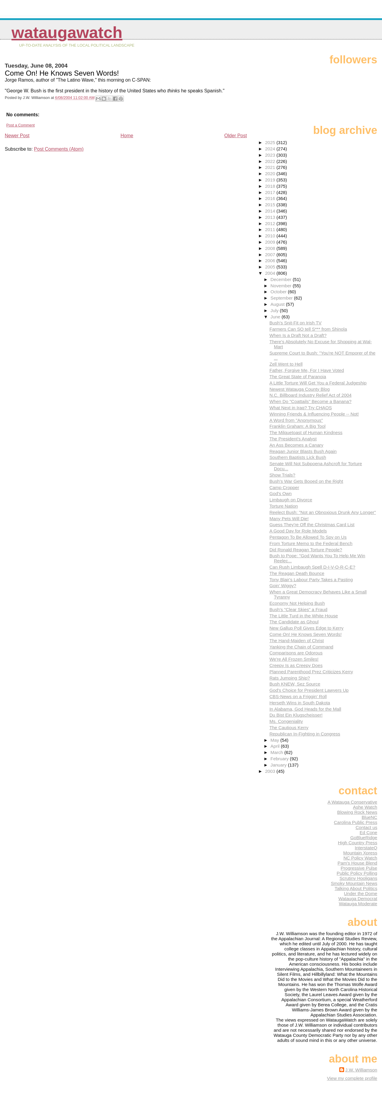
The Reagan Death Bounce (296, 573)
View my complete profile (352, 1078)
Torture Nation (283, 506)
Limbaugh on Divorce (290, 499)
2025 (270, 142)
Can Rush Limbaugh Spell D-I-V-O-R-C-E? (312, 567)
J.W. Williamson (361, 1069)
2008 (270, 248)
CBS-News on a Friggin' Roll (298, 696)
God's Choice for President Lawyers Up (309, 690)
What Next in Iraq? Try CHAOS (300, 407)
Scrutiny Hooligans (358, 878)
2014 (270, 210)
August (278, 304)
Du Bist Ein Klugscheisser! (296, 715)
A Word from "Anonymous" (296, 420)
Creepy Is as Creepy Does (296, 665)
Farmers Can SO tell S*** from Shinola (308, 329)
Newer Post (17, 135)
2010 (270, 235)
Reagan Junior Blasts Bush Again (303, 451)
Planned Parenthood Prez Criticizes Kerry (311, 671)
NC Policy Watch (360, 857)
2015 (270, 204)
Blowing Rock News (357, 812)
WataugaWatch (66, 32)
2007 (270, 254)
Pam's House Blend (357, 862)
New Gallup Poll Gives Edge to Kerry (306, 628)
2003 (270, 771)
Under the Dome (360, 893)
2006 (270, 260)
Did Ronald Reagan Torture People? (305, 549)
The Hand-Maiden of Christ (296, 640)
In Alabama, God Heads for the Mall (305, 709)
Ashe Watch (365, 807)
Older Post (235, 135)
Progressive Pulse (359, 868)
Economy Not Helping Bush (297, 603)
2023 (270, 155)
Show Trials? (282, 474)
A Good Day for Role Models (298, 530)
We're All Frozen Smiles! (294, 659)
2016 (270, 198)
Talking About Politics (356, 888)
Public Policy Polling (357, 873)
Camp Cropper (284, 487)
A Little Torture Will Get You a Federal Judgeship (318, 382)
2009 (270, 242)
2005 (270, 266)
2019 (270, 179)
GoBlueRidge (363, 837)
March (277, 752)
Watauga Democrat (357, 898)
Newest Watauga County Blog (299, 389)
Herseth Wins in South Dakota (299, 702)
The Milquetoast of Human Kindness (306, 432)
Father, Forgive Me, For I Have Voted (306, 370)
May (275, 740)
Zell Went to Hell (286, 364)
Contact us (366, 827)
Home (127, 135)
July (275, 310)
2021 (270, 167)
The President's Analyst (293, 438)
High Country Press (357, 842)
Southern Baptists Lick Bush (297, 457)
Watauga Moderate (358, 903)
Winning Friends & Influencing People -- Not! (314, 413)
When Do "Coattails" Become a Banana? (310, 401)
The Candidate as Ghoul (294, 621)
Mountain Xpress (360, 852)
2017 (270, 192)
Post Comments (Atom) (59, 149)
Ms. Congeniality (286, 721)
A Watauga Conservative (352, 802)
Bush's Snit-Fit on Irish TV (295, 322)
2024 (270, 148)
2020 (270, 173)
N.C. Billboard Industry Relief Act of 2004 (310, 395)
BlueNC (369, 817)
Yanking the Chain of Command (301, 646)
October (279, 291)
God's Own (280, 493)
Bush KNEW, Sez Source (295, 683)
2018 (270, 186)
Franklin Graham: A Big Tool (297, 426)
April (275, 746)
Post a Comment (20, 125)
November (281, 285)
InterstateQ (366, 847)
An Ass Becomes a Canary (296, 445)
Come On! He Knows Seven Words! (305, 634)
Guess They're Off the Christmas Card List (312, 524)
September (282, 297)
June (275, 316)
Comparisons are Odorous (296, 652)
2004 (270, 273)
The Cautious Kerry (289, 727)
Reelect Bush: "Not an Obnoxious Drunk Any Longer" (322, 512)
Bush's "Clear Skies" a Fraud (298, 609)
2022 (270, 161)
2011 (270, 229)
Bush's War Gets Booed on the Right (306, 481)
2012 (270, 223)
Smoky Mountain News (354, 883)
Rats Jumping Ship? (289, 677)
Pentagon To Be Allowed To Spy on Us (308, 537)
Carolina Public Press (355, 822)
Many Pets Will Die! (289, 518)
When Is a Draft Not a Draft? (298, 335)
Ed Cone (368, 832)
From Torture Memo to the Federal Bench (310, 543)
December (281, 279)
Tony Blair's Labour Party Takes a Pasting (311, 579)
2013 (270, 217)
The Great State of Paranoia (297, 376)
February (280, 758)
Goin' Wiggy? (282, 585)
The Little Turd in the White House (303, 615)
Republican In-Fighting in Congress (304, 733)
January (279, 764)
